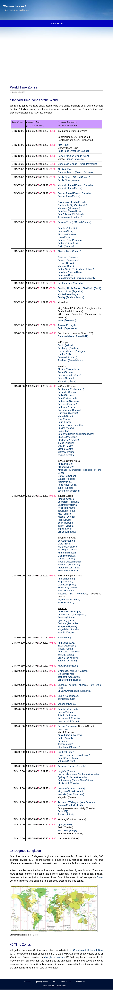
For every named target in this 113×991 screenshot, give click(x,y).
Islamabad (63, 671)
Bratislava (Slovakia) (68, 401)
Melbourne (71, 774)
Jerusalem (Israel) (67, 511)
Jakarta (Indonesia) (67, 715)
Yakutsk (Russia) (66, 761)
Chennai (62, 685)
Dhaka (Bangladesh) (68, 696)
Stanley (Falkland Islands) (71, 297)
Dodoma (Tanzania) (68, 623)
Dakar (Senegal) (66, 378)
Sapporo (70, 755)
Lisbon (61, 351)
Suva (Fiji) (63, 811)
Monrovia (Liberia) (67, 381)
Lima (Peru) (64, 237)
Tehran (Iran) (64, 637)
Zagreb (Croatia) (66, 455)
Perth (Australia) (66, 738)
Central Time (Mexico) (69, 196)
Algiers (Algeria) (66, 467)
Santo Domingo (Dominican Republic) (77, 278)
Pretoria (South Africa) (69, 567)
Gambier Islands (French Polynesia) (76, 172)
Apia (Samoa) (65, 824)
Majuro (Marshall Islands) (71, 805)
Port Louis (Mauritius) (68, 651)
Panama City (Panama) (70, 240)
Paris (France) (65, 422)
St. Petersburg (78, 593)
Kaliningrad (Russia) (68, 549)
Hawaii (61, 156)
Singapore (63, 741)
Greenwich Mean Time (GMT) (73, 336)
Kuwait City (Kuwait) (68, 587)
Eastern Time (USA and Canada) (74, 222)
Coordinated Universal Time (88, 950)
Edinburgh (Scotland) (68, 348)
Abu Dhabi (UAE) (66, 643)
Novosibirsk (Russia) (68, 721)
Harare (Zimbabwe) (67, 546)
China (100, 877)
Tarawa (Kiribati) (66, 814)
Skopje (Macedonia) (68, 437)
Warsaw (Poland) (66, 452)
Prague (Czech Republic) (70, 425)
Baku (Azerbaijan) (67, 645)
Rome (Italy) (64, 431)
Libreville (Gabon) (67, 476)
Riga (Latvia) (64, 520)
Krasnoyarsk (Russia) (69, 718)
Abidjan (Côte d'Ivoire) (69, 369)
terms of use (66, 982)
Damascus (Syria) (67, 584)
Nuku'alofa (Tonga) (67, 830)
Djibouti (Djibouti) (66, 620)
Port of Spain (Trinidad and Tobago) (76, 269)
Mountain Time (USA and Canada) (75, 185)
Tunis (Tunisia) (65, 488)
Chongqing (71, 726)
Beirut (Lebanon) (66, 541)
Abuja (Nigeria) (65, 464)
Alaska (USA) (64, 169)
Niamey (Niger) (65, 482)
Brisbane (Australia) (77, 777)
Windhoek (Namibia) (68, 570)
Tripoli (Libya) (64, 528)
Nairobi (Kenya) (66, 632)
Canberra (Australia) (88, 774)
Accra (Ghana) (65, 372)
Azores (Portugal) (67, 325)
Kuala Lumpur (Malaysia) (70, 735)
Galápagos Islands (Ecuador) (72, 202)
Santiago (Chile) (66, 275)
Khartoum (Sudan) (67, 552)
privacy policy (42, 982)
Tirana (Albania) (66, 443)
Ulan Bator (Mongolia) (69, 747)
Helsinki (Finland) (66, 508)
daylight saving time (54, 957)
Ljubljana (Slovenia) (68, 413)
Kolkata (72, 685)
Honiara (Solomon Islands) (71, 788)
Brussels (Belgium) (67, 404)
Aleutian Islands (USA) (77, 156)
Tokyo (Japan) (83, 755)
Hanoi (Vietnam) (66, 712)
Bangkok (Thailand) (68, 709)
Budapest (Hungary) (68, 407)
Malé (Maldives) (66, 674)
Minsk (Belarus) (66, 590)
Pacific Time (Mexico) (68, 180)
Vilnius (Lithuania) (67, 532)
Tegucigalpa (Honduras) (70, 217)
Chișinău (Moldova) (67, 505)
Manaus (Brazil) (66, 266)
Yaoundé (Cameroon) (69, 491)
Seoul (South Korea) (68, 758)
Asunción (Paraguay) (68, 257)
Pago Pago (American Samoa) (73, 151)
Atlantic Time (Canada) (69, 251)
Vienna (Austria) (66, 449)
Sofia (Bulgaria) (65, 523)
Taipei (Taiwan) (65, 744)
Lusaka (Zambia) (66, 558)
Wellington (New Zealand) (81, 802)
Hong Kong (63, 729)
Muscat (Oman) (65, 648)
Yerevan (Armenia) (67, 660)
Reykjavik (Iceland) (67, 357)
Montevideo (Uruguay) (69, 294)
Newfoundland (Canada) (70, 283)
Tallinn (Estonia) (66, 526)
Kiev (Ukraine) (65, 514)
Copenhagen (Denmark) (70, 410)
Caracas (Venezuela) (68, 260)
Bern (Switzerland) (67, 398)
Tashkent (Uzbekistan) (69, 677)
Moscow (62, 593)
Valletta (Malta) (65, 446)
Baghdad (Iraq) (65, 581)
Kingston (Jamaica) (67, 234)
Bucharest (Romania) (68, 502)
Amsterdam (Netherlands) (71, 389)
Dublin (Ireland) (65, 345)
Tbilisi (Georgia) (66, 654)
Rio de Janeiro (74, 288)
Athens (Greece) (66, 499)
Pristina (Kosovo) (66, 428)
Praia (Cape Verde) (67, 328)
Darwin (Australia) (77, 766)
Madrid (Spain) (65, 416)
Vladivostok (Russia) (68, 783)
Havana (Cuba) (65, 231)
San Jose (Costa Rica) (69, 211)
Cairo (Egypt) (64, 543)
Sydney (61, 777)
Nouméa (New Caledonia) (71, 794)
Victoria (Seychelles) (68, 658)
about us (27, 982)
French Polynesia (75, 159)
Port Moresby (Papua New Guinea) (75, 780)
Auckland (62, 802)
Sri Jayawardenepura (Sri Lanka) (74, 691)
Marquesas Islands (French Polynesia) (77, 164)
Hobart (61, 774)
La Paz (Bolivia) (66, 263)
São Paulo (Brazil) (92, 288)
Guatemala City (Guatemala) (72, 205)
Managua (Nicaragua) (69, 208)
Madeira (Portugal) (75, 351)
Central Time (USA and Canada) (74, 193)
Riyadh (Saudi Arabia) (69, 599)
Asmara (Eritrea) (66, 617)
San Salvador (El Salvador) (71, 214)
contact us (80, 982)
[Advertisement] (56, 51)
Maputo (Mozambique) (69, 561)
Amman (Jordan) (66, 578)
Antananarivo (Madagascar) (72, 614)
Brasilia (61, 288)
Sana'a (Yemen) (66, 602)
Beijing (61, 726)
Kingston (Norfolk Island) (70, 791)
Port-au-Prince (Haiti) (68, 243)
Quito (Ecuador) (66, 246)
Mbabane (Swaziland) (69, 564)
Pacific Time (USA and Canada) (74, 177)
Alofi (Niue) (63, 145)
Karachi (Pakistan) (79, 671)
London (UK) (64, 354)
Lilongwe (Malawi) (67, 555)
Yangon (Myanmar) (67, 704)
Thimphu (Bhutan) (67, 699)
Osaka (61, 755)
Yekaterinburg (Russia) (69, 680)
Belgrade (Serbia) (67, 392)
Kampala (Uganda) (67, 626)
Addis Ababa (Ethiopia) (69, 611)
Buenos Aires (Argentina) (70, 291)
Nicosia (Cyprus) (66, 517)
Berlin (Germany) (66, 395)
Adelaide (62, 766)
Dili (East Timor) (66, 752)
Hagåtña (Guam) (66, 771)
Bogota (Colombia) (67, 228)
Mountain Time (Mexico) (70, 188)
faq (54, 982)
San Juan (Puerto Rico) (70, 272)
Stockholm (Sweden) (68, 440)
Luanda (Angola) (66, 479)
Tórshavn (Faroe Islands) (70, 360)
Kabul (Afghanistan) (68, 665)
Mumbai (83, 685)
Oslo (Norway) (65, 419)
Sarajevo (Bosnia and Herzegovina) (76, 434)
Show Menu (56, 23)
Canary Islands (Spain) (69, 375)
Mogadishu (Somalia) (68, 629)
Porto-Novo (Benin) (67, 485)
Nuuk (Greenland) (67, 320)
